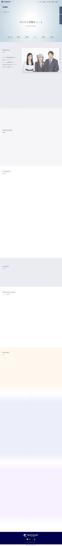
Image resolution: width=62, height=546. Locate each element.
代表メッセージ (10, 36)
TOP (37, 1)
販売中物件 (52, 1)
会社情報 (26, 36)
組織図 (43, 36)
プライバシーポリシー (32, 542)
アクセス (35, 36)
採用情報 (56, 1)
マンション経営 (48, 1)
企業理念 (18, 36)
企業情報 (44, 1)
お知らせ (40, 1)
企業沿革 (51, 36)
